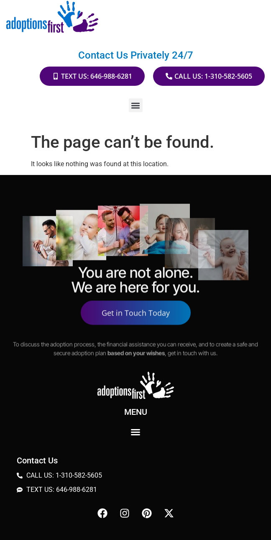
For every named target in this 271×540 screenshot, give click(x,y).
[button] (136, 105)
